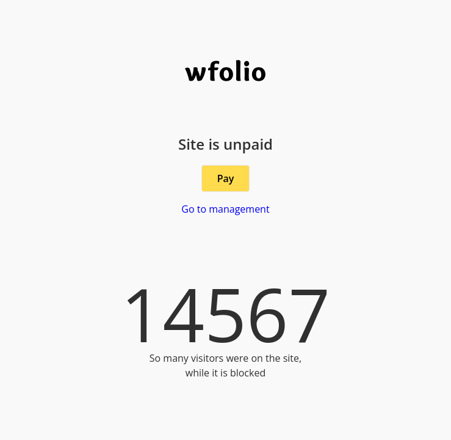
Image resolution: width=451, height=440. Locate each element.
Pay (225, 178)
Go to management (225, 209)
